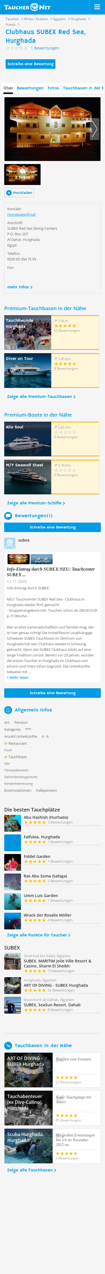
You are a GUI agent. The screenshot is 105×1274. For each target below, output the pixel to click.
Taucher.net (27, 7)
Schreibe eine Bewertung (30, 64)
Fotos (53, 88)
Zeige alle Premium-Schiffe (34, 503)
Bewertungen (30, 88)
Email (31, 214)
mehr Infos (18, 287)
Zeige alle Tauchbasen (30, 1170)
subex (24, 540)
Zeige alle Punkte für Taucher (37, 935)
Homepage (16, 214)
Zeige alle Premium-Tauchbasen (39, 397)
